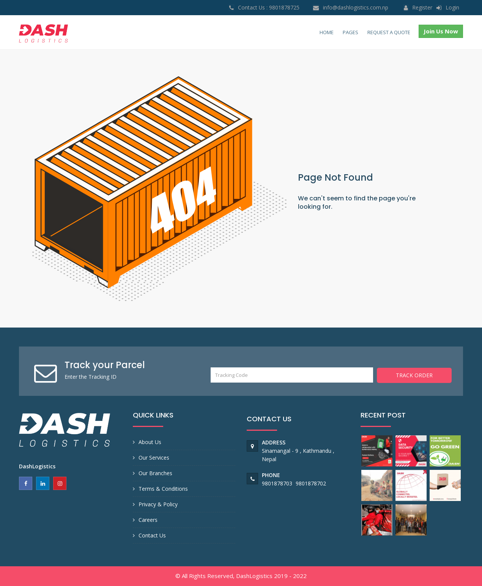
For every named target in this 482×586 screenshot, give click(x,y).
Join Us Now (441, 31)
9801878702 (311, 483)
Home (327, 32)
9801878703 (278, 483)
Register (422, 7)
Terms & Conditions (163, 488)
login (452, 7)
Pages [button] (350, 32)
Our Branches (155, 473)
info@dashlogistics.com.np (355, 7)
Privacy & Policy (158, 504)
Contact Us (152, 535)
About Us (150, 442)
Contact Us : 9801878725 (268, 7)
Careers (148, 519)
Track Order (414, 374)
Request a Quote (388, 32)
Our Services (154, 457)
